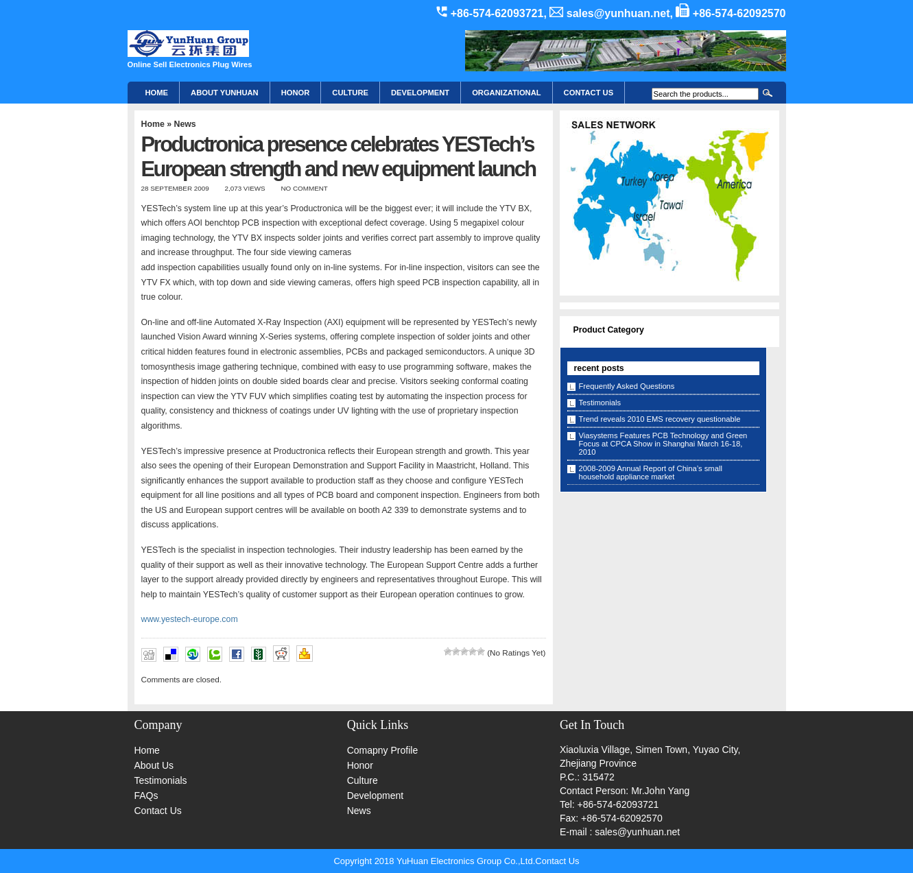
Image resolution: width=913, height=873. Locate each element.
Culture (350, 92)
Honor (360, 765)
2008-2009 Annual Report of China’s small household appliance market (650, 472)
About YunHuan (225, 92)
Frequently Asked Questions (627, 386)
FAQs (146, 795)
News (184, 124)
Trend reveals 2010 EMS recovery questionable (660, 419)
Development (420, 92)
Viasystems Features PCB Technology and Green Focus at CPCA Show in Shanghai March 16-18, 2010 (663, 443)
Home (157, 92)
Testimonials (600, 402)
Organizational (506, 92)
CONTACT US (589, 92)
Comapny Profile (382, 750)
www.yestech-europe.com (189, 619)
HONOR (295, 92)
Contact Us (158, 810)
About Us (154, 765)
